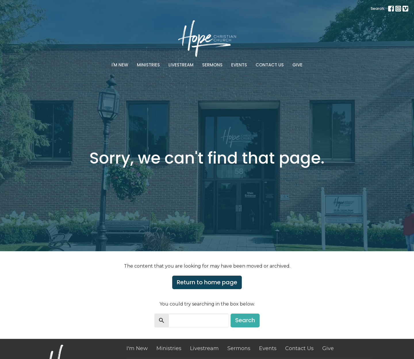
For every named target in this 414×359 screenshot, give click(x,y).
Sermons (212, 65)
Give (297, 65)
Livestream (180, 65)
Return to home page (207, 282)
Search (377, 8)
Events (239, 65)
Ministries (148, 65)
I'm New (120, 65)
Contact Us (270, 65)
